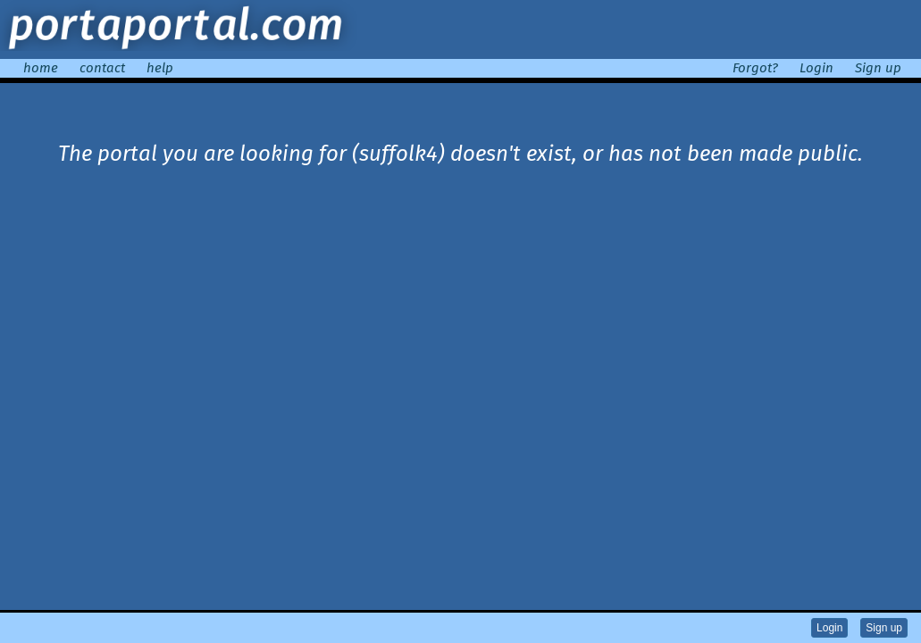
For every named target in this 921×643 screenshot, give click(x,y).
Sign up (878, 68)
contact (102, 68)
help (160, 68)
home (40, 68)
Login (816, 68)
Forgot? (755, 68)
